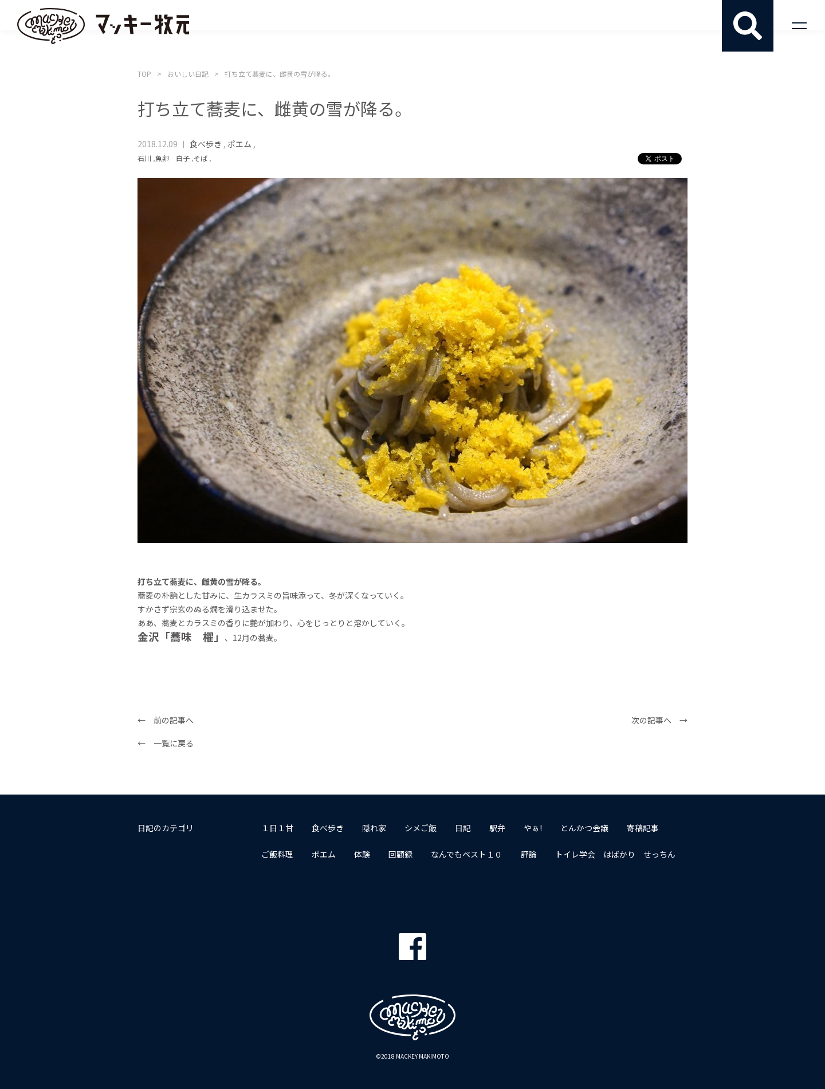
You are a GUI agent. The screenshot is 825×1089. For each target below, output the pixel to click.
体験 (362, 854)
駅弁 (497, 828)
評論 (529, 854)
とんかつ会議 (584, 828)
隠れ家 (374, 828)
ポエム (239, 144)
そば (200, 158)
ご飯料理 (277, 854)
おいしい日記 (188, 73)
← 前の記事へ (166, 720)
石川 (144, 158)
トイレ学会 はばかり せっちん (615, 854)
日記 (463, 828)
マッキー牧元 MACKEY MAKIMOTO (103, 26)
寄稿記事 (643, 828)
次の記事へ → (659, 720)
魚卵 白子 (172, 158)
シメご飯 (420, 828)
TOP (144, 73)
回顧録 (400, 854)
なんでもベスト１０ (466, 854)
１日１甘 (277, 828)
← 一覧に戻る (166, 743)
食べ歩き (206, 144)
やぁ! (533, 828)
